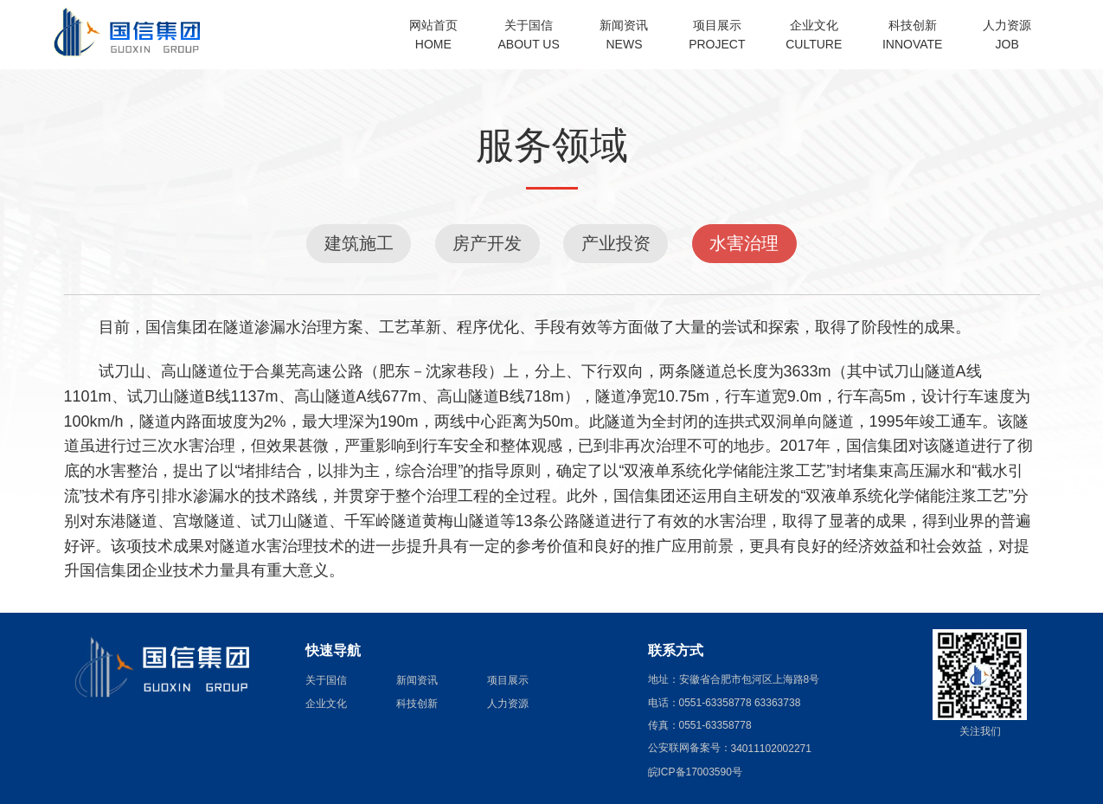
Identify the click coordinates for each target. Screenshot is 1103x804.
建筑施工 (359, 243)
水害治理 (744, 243)
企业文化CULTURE (814, 34)
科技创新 (417, 704)
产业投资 (616, 243)
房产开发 (487, 243)
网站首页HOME (433, 34)
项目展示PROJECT (717, 34)
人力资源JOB (1007, 34)
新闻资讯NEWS (624, 34)
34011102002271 (771, 749)
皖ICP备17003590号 (695, 772)
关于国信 (326, 680)
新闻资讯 (417, 680)
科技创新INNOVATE (912, 34)
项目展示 (508, 680)
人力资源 (508, 704)
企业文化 (326, 704)
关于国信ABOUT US (529, 34)
